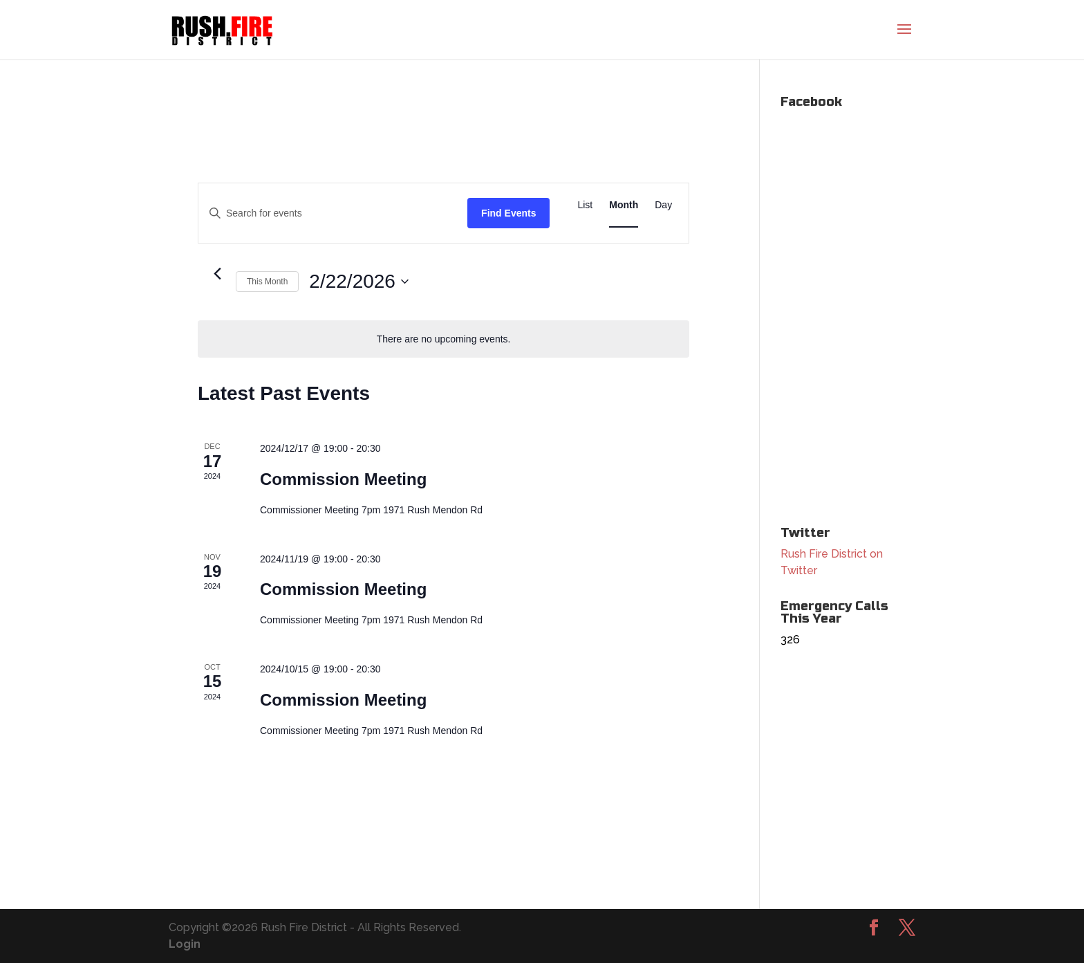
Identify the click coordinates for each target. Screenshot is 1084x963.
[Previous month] (217, 274)
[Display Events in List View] (584, 205)
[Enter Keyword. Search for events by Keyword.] (332, 213)
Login (184, 944)
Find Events (508, 213)
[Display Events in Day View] (663, 205)
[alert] (443, 339)
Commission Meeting (343, 479)
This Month (267, 281)
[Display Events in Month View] (623, 205)
